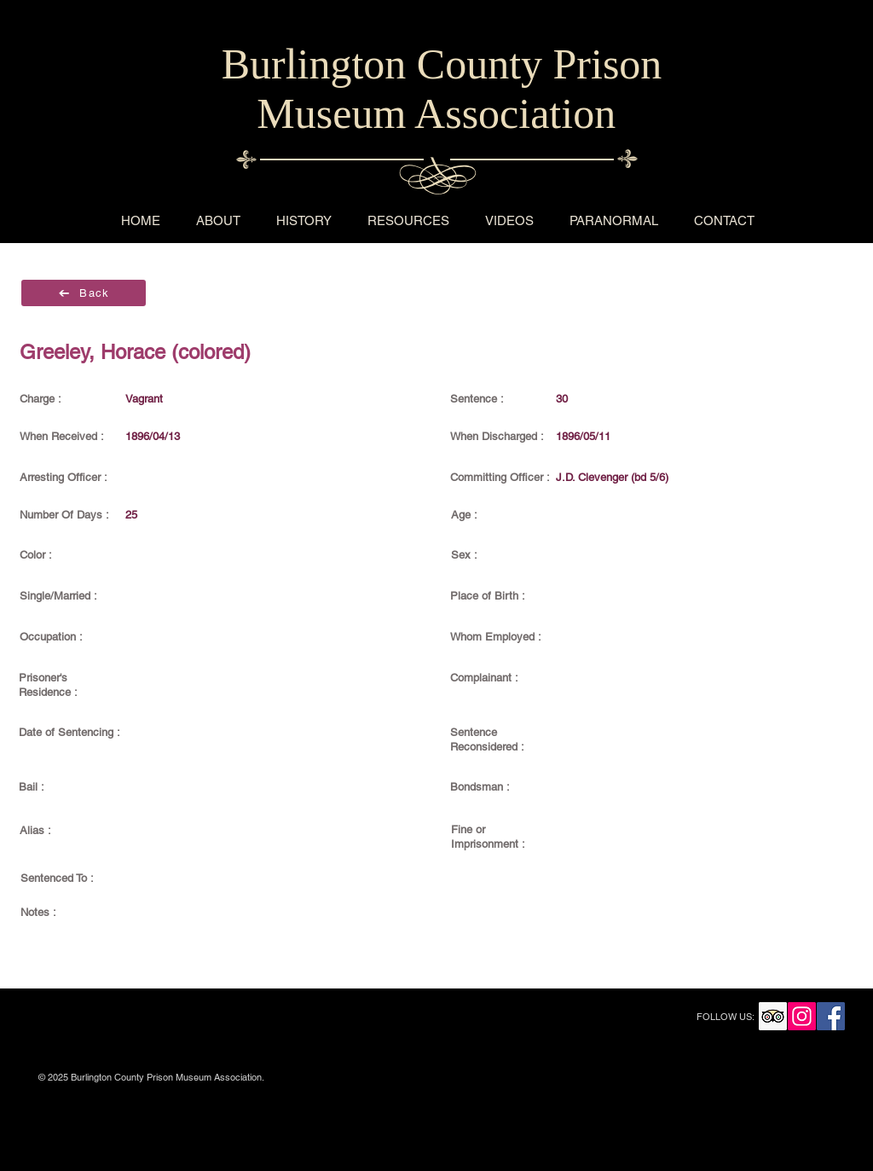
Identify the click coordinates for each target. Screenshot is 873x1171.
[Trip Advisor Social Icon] (773, 1016)
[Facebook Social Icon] (831, 1016)
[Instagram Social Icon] (802, 1016)
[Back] (83, 293)
